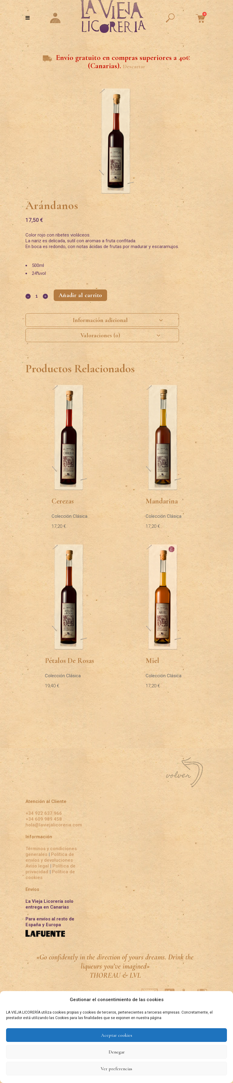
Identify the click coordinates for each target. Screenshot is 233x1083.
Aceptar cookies (116, 1035)
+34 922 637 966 (43, 813)
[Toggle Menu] (27, 17)
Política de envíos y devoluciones (49, 857)
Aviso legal (37, 865)
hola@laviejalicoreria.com (53, 824)
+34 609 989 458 (43, 819)
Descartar (134, 66)
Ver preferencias (116, 1068)
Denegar (117, 1052)
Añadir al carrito (80, 295)
